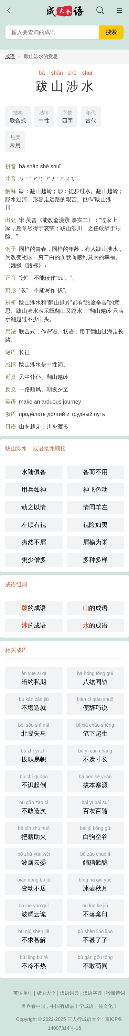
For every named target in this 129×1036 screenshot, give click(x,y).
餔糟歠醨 (95, 858)
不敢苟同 (95, 961)
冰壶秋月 (95, 884)
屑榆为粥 (95, 542)
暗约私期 (34, 677)
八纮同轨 (95, 677)
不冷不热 (34, 961)
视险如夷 (95, 524)
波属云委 (34, 858)
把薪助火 (34, 832)
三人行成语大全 (84, 1019)
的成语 (33, 608)
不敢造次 (34, 806)
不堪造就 (34, 703)
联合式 (18, 116)
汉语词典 (69, 993)
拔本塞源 (95, 780)
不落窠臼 (95, 909)
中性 (44, 116)
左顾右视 (33, 524)
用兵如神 (33, 489)
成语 (10, 56)
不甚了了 (95, 935)
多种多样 (95, 559)
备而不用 (95, 472)
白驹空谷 (95, 832)
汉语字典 (92, 993)
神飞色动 (95, 489)
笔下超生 (95, 729)
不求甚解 (34, 935)
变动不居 (34, 884)
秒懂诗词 (115, 993)
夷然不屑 (33, 542)
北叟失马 (34, 729)
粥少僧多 (33, 559)
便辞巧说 (95, 703)
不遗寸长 (95, 755)
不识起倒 (34, 780)
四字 (67, 116)
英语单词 (23, 993)
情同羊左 (95, 507)
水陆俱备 (33, 472)
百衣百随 (95, 806)
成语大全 (46, 993)
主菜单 (119, 10)
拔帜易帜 (34, 755)
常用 (15, 140)
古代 (90, 116)
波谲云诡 (34, 909)
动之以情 (33, 507)
